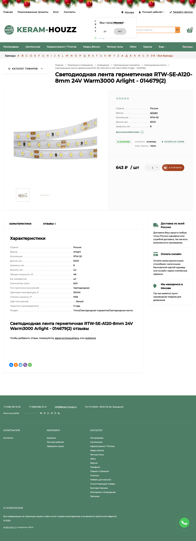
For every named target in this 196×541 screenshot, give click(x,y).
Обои (93, 459)
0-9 (153, 55)
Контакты (69, 12)
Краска (93, 463)
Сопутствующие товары (102, 484)
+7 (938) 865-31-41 (37, 407)
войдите (90, 338)
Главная (8, 12)
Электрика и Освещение (103, 492)
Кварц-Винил (97, 450)
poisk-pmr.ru (10, 527)
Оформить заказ (55, 446)
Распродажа (96, 438)
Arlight (154, 113)
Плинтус (94, 475)
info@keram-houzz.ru (66, 407)
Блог (56, 12)
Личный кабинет (55, 442)
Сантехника (96, 442)
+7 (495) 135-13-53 (12, 407)
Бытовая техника (99, 488)
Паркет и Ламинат (99, 471)
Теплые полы (97, 454)
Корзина (51, 438)
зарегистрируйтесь (67, 338)
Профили (95, 467)
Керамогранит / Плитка (102, 446)
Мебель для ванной (100, 479)
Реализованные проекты (33, 12)
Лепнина (94, 496)
